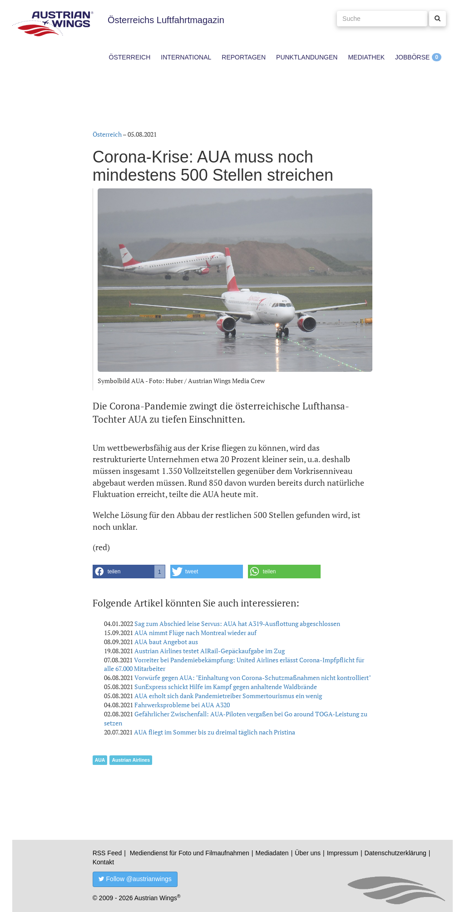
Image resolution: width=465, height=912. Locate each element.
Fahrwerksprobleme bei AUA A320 (182, 704)
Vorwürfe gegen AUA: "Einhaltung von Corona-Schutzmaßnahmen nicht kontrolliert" (252, 677)
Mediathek (366, 57)
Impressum (342, 853)
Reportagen (244, 57)
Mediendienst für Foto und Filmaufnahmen (189, 853)
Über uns (308, 853)
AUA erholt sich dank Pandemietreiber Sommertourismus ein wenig (228, 695)
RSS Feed (107, 853)
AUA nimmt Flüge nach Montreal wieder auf (195, 632)
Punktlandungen (306, 57)
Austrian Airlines (131, 760)
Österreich (130, 57)
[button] (129, 571)
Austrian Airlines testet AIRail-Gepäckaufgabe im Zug (209, 650)
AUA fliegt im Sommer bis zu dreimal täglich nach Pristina (214, 732)
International (186, 57)
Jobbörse (412, 57)
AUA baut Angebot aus (166, 641)
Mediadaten (271, 853)
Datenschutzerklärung (395, 853)
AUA (100, 760)
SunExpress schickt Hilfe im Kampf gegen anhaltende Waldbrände (225, 686)
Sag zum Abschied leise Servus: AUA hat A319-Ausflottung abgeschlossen (237, 623)
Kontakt (103, 862)
